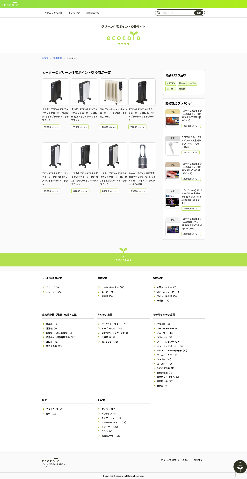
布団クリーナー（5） (168, 283)
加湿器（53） (53, 338)
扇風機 (183, 89)
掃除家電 (158, 273)
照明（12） (52, 412)
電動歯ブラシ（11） (112, 435)
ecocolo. (120, 475)
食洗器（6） (163, 384)
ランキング (74, 12)
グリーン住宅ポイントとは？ (173, 459)
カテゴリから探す (53, 12)
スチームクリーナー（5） (170, 287)
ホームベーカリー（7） (169, 352)
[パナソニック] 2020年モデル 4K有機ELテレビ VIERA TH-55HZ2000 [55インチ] (192, 197)
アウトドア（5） (110, 412)
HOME (45, 58)
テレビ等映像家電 (52, 273)
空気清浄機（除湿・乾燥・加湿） (61, 311)
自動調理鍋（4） (165, 370)
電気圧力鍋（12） (166, 380)
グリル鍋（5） (164, 320)
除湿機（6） (52, 325)
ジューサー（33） (166, 329)
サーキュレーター (189, 83)
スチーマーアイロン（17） (115, 421)
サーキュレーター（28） (114, 283)
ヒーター (171, 89)
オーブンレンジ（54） (113, 325)
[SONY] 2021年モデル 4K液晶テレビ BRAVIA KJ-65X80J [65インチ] (191, 115)
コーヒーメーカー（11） (169, 325)
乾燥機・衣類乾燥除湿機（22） (62, 334)
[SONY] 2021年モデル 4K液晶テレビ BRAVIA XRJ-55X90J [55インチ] (191, 168)
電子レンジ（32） (111, 338)
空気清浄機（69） (55, 343)
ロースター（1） (165, 361)
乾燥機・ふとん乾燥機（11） (61, 329)
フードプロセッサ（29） (170, 338)
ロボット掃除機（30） (168, 292)
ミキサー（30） (165, 357)
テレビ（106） (54, 283)
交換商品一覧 (92, 12)
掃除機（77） (164, 296)
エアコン (171, 83)
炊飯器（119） (109, 334)
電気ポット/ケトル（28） (170, 375)
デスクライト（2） (56, 408)
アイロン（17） (110, 408)
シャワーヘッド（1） (113, 417)
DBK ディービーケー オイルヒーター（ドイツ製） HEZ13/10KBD (113, 112)
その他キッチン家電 (164, 311)
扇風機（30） (109, 292)
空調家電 (58, 58)
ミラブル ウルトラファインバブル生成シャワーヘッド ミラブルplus (191, 142)
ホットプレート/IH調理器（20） (173, 348)
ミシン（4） (108, 431)
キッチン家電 (105, 311)
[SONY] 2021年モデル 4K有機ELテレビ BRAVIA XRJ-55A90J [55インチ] (191, 223)
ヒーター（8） (109, 287)
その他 (101, 399)
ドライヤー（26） (111, 426)
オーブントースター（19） (115, 320)
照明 (44, 399)
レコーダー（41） (55, 287)
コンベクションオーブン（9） (117, 329)
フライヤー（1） (165, 334)
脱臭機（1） (52, 320)
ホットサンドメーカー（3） (171, 343)
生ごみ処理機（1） (167, 366)
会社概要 (198, 459)
